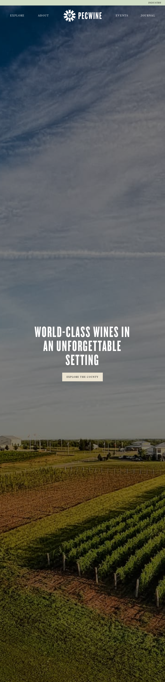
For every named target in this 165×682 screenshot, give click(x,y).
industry (155, 2)
